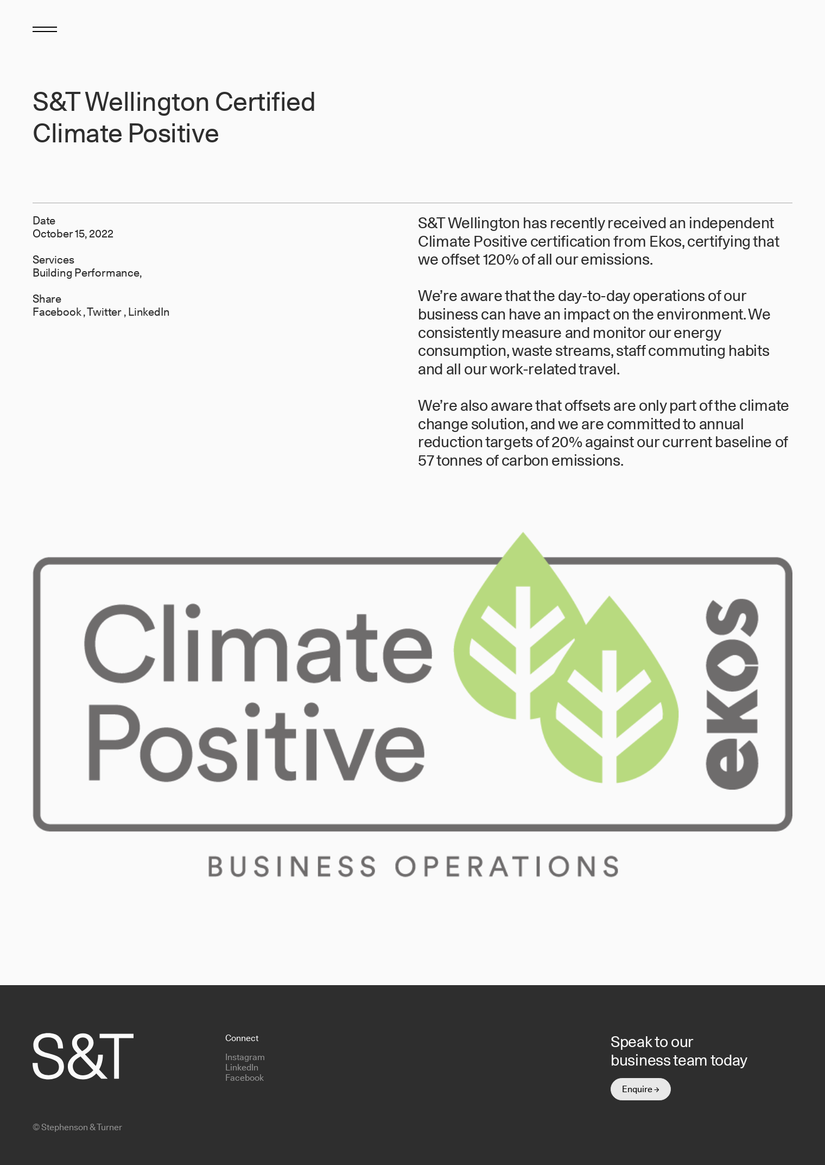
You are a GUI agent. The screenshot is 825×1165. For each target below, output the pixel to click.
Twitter (105, 311)
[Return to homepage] (775, 31)
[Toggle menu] (45, 28)
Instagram (245, 1057)
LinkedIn (148, 311)
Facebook (58, 311)
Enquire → (640, 1089)
